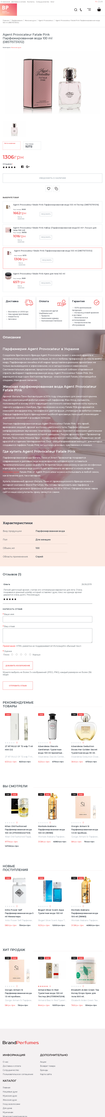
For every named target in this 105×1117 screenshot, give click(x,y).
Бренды (44, 1070)
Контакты (31, 2)
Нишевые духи (10, 1091)
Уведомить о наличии (52, 178)
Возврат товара (47, 1066)
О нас (5, 1062)
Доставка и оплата (18, 2)
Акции (43, 1062)
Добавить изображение (17, 666)
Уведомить (46, 214)
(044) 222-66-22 (81, 10)
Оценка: (8, 651)
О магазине (5, 2)
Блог (52, 2)
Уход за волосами (11, 1104)
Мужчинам (8, 1112)
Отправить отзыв (18, 686)
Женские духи (16, 47)
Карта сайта (46, 1074)
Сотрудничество (42, 2)
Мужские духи (10, 1096)
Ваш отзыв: (9, 626)
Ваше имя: (9, 614)
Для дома (7, 1108)
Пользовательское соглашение (18, 1074)
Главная (6, 1087)
